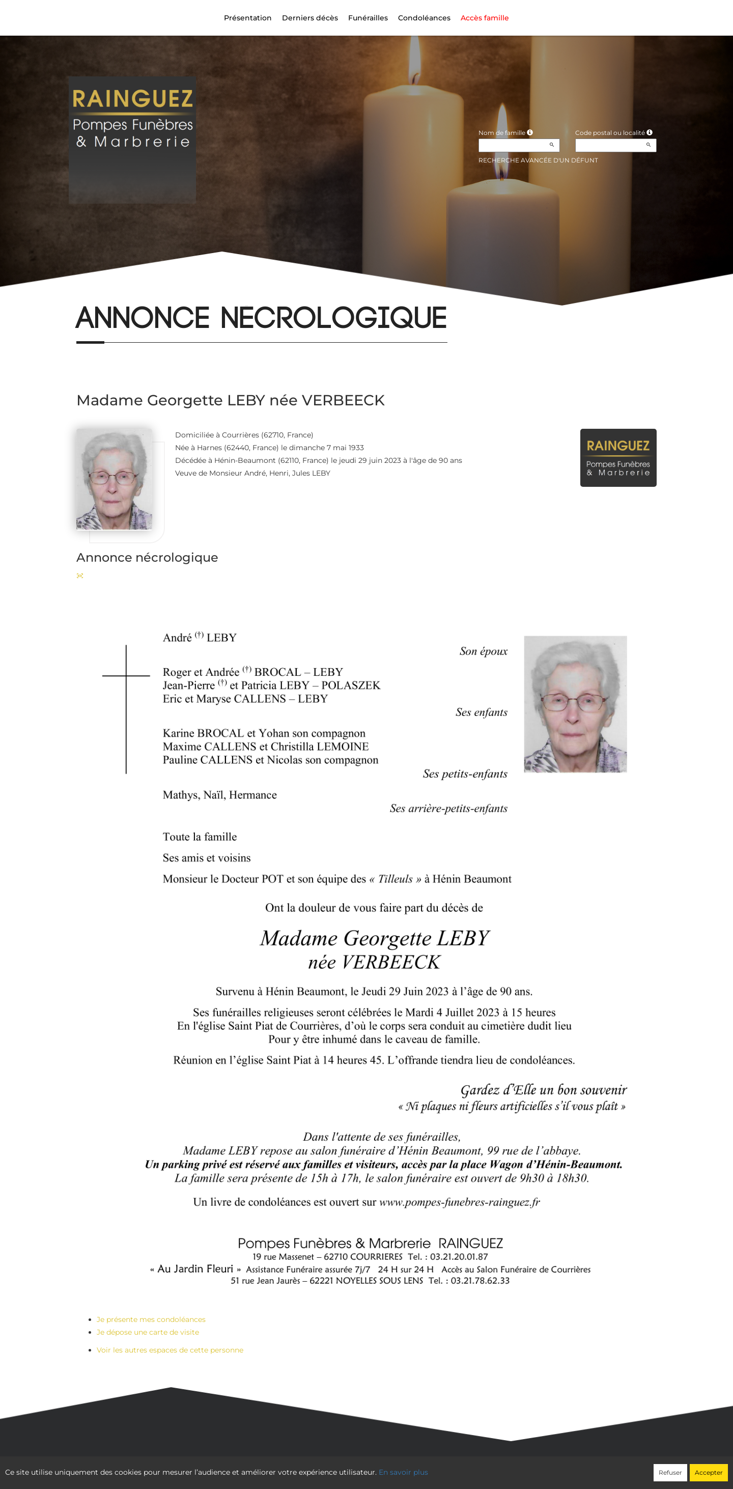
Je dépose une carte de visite (148, 1332)
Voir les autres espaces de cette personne (170, 1350)
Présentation (248, 17)
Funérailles (368, 17)
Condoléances (424, 17)
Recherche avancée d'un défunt (538, 160)
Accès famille (485, 17)
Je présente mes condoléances (151, 1319)
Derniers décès (310, 17)
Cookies (408, 1467)
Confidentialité (361, 1467)
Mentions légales (459, 1467)
